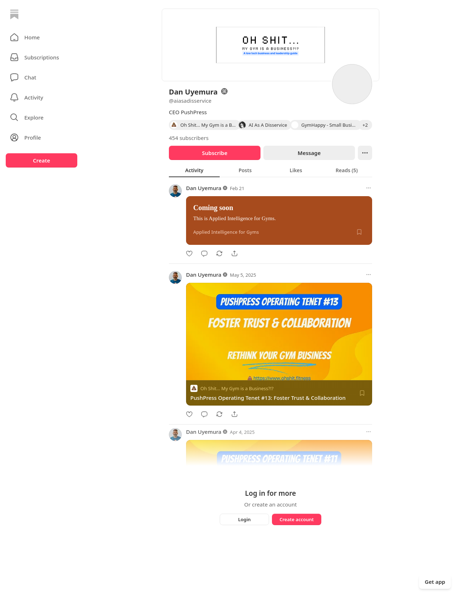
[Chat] (41, 77)
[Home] (14, 14)
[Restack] (219, 253)
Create (41, 160)
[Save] (359, 232)
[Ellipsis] (365, 153)
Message (309, 152)
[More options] (368, 188)
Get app (435, 581)
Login (244, 519)
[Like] (189, 253)
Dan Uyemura (203, 188)
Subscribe (214, 152)
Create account (296, 519)
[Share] (234, 253)
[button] (41, 37)
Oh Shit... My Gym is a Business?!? (236, 388)
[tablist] (270, 170)
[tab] (194, 170)
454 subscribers (189, 137)
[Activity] (41, 97)
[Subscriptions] (41, 57)
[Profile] (41, 137)
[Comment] (204, 253)
